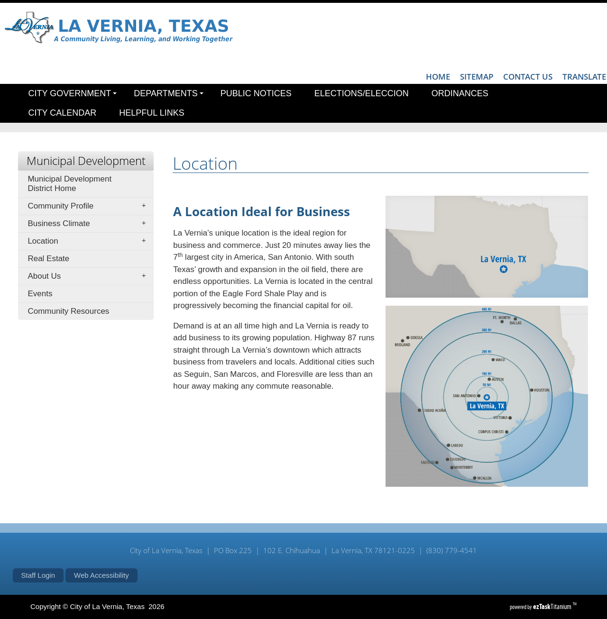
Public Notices (256, 93)
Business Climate (90, 224)
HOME (438, 76)
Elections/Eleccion (361, 93)
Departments (168, 93)
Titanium (553, 606)
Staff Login (38, 575)
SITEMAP (476, 76)
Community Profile (90, 206)
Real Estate (48, 258)
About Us (90, 276)
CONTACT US (527, 76)
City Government (72, 93)
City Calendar (62, 113)
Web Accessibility (101, 575)
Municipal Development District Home (69, 183)
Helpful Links (151, 113)
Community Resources (68, 311)
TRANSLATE (584, 76)
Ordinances (460, 93)
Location (90, 241)
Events (40, 293)
